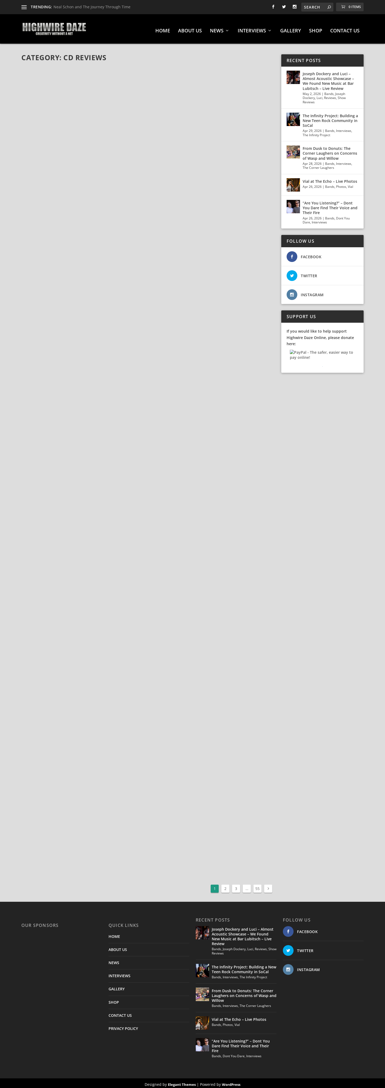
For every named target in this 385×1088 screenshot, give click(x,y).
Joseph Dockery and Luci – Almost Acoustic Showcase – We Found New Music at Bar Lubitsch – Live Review (328, 78)
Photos (341, 184)
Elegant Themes (182, 1081)
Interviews (343, 128)
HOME (162, 28)
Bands (329, 91)
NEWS (217, 28)
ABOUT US (190, 28)
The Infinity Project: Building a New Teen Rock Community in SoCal (330, 118)
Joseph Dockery (234, 946)
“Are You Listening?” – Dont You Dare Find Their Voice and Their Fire (330, 205)
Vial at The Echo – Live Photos (330, 178)
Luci (319, 95)
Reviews (330, 95)
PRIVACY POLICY (123, 1025)
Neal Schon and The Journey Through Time (91, 6)
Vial (350, 184)
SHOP (315, 28)
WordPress (231, 1081)
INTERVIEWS (252, 28)
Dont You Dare (234, 1053)
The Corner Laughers (318, 165)
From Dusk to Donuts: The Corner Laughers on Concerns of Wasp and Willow (330, 150)
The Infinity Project (316, 132)
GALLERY (290, 28)
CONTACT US (345, 28)
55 (257, 885)
